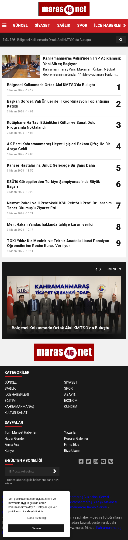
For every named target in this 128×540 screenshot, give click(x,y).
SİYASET (42, 25)
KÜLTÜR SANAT (16, 413)
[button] (124, 26)
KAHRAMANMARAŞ (19, 406)
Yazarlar (70, 432)
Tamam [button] (36, 528)
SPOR (82, 25)
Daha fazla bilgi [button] (36, 518)
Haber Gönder (15, 438)
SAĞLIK (63, 25)
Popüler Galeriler (76, 438)
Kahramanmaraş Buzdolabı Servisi (83, 497)
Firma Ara (12, 444)
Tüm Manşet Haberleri (21, 432)
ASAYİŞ (70, 394)
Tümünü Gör (113, 269)
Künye (9, 450)
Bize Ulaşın (72, 450)
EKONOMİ (71, 400)
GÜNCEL (20, 25)
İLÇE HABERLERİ (109, 25)
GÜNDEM (70, 406)
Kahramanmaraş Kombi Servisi (84, 507)
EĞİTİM (10, 400)
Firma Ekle (71, 444)
